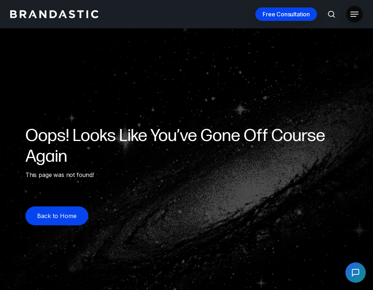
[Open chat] (355, 272)
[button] (354, 14)
